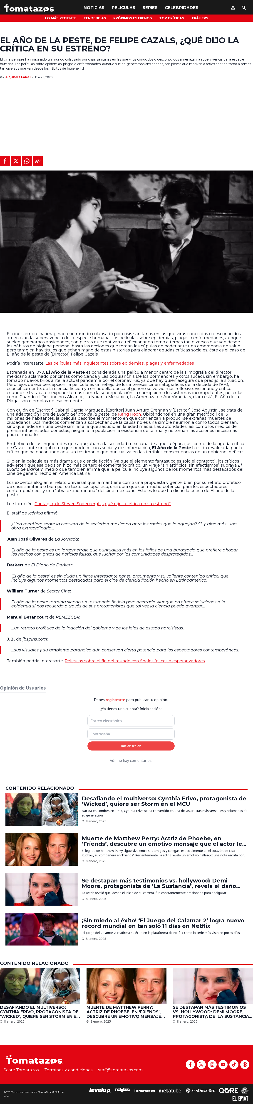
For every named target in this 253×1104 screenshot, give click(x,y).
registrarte (115, 941)
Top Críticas (171, 18)
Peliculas (123, 7)
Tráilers (199, 18)
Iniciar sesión (131, 987)
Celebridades (181, 7)
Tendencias (95, 18)
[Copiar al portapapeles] (38, 161)
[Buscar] (243, 7)
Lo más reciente (60, 18)
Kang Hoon (129, 414)
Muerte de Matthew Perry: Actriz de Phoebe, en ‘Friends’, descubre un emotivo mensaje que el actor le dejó (162, 1082)
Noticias (94, 7)
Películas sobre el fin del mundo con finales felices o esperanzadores (135, 660)
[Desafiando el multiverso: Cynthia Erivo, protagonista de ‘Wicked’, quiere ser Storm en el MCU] (41, 1051)
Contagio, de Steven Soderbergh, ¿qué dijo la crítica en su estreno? (103, 503)
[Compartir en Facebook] (5, 161)
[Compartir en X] (16, 161)
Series (150, 7)
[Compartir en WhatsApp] (27, 161)
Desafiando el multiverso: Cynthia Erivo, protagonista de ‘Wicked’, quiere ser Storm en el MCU (164, 1043)
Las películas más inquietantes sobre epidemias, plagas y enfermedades (119, 363)
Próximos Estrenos (132, 18)
